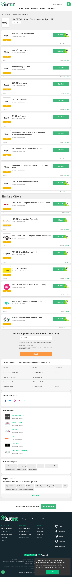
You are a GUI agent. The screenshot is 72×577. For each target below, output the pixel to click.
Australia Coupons (23, 519)
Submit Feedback (48, 506)
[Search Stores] (69, 4)
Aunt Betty (59, 486)
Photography (22, 466)
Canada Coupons (33, 519)
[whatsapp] (23, 400)
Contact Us (40, 531)
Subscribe (36, 354)
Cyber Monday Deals (25, 534)
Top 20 (27, 8)
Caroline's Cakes (65, 327)
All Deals (3, 541)
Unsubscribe (22, 345)
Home (21, 8)
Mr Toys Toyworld (40, 486)
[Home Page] (3, 14)
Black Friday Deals (24, 528)
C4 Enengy (67, 278)
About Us (40, 528)
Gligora (67, 262)
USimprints (15, 429)
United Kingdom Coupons (45, 519)
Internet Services (21, 469)
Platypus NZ (50, 486)
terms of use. (61, 567)
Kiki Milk (67, 311)
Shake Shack (15, 443)
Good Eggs (67, 245)
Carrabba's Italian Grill (18, 415)
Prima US (67, 212)
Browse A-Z (36, 495)
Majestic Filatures (10, 486)
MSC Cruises (29, 486)
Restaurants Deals (6, 534)
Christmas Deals (24, 538)
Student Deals (5, 531)
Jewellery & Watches (11, 466)
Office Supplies (32, 469)
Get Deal (61, 67)
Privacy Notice (28, 572)
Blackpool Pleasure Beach (26, 489)
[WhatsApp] (3, 572)
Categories (50, 8)
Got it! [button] (52, 572)
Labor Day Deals (24, 531)
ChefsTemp (66, 229)
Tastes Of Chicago (17, 422)
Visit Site (16, 22)
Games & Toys (32, 466)
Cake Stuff (67, 294)
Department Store (10, 469)
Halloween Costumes (11, 489)
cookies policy (49, 567)
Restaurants (34, 8)
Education (40, 466)
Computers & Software (51, 466)
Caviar (13, 436)
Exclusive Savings (6, 528)
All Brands (4, 538)
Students (42, 8)
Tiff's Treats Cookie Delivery (20, 450)
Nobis (65, 486)
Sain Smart (25, 14)
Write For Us (41, 534)
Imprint (39, 538)
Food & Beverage (16, 14)
